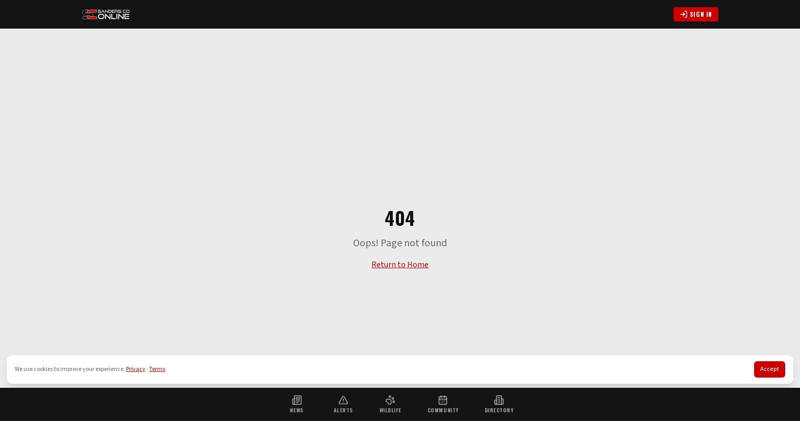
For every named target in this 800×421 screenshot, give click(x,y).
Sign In (696, 14)
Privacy (135, 369)
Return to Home (400, 264)
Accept (769, 369)
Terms (157, 369)
